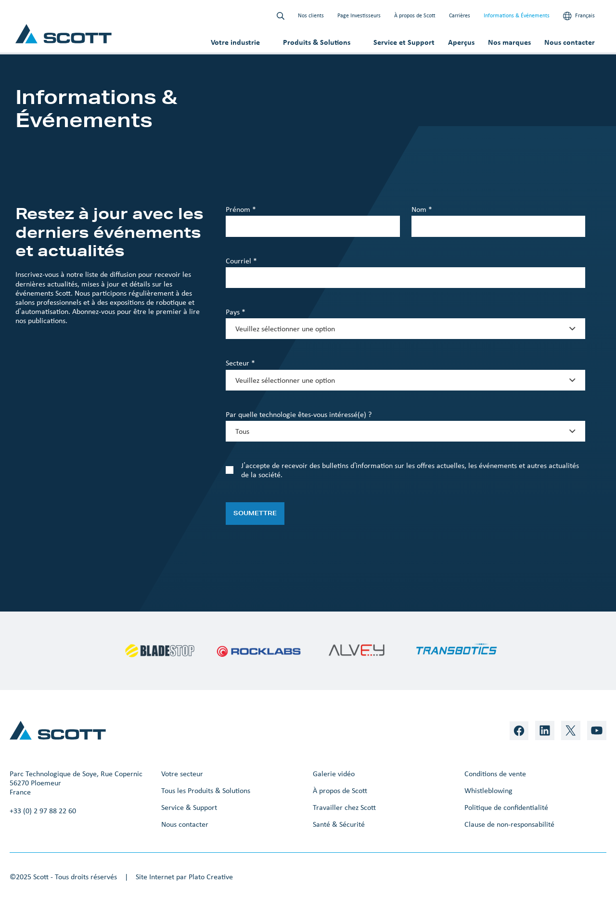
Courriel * (241, 260)
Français (579, 16)
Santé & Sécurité (339, 824)
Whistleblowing (488, 790)
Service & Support (189, 807)
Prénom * (241, 209)
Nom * (421, 209)
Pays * (235, 311)
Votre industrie (235, 42)
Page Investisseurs (359, 15)
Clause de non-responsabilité (509, 824)
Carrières (459, 15)
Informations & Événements (517, 15)
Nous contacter (569, 42)
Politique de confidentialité (506, 807)
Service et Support (404, 42)
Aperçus (461, 42)
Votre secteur (182, 773)
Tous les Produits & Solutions (205, 790)
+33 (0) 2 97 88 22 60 (43, 810)
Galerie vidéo (334, 773)
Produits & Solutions (316, 42)
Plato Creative (211, 876)
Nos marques (509, 42)
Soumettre (255, 513)
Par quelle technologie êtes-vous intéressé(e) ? (299, 414)
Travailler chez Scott (344, 807)
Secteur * (240, 362)
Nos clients (311, 15)
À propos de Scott (415, 15)
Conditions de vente (495, 773)
